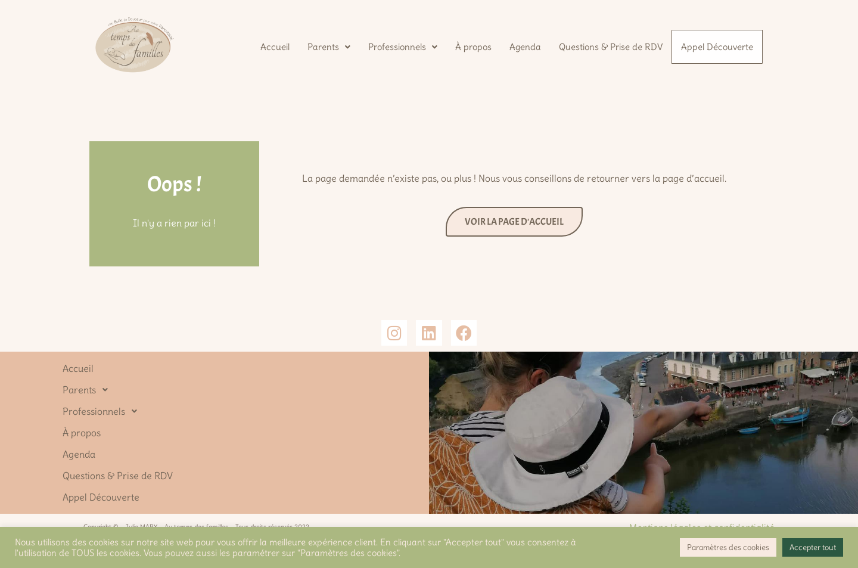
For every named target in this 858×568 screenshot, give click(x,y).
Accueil (273, 45)
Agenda (524, 45)
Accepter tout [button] (812, 547)
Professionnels (401, 45)
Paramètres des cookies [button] (728, 547)
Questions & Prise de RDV (609, 45)
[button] (327, 45)
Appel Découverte (716, 46)
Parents (327, 45)
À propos (472, 45)
